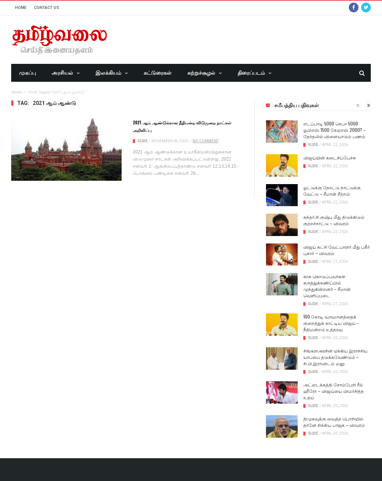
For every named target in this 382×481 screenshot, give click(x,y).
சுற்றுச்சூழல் (201, 73)
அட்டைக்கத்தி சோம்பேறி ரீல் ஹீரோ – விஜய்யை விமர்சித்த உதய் (333, 390)
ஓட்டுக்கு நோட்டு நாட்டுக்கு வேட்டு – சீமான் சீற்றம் (332, 190)
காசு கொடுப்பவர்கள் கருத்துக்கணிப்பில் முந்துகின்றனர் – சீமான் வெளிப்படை (327, 285)
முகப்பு (27, 73)
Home (20, 7)
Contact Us (46, 7)
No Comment (205, 141)
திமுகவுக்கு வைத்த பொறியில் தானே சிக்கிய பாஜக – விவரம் (334, 421)
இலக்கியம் (108, 73)
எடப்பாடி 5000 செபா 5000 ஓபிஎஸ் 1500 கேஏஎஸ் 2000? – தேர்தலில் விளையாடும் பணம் (334, 129)
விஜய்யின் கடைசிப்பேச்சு (329, 157)
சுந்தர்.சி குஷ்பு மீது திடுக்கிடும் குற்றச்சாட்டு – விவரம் (333, 220)
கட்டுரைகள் (158, 73)
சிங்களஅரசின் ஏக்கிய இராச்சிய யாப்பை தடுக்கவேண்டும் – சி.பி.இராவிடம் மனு (335, 356)
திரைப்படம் (251, 73)
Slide (142, 141)
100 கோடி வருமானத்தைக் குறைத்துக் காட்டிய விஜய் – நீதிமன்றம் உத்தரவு (331, 322)
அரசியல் (62, 73)
